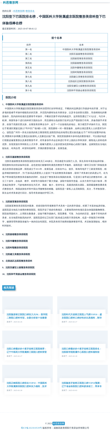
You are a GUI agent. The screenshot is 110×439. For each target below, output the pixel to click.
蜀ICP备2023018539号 (31, 428)
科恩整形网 (10, 2)
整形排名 (30, 11)
